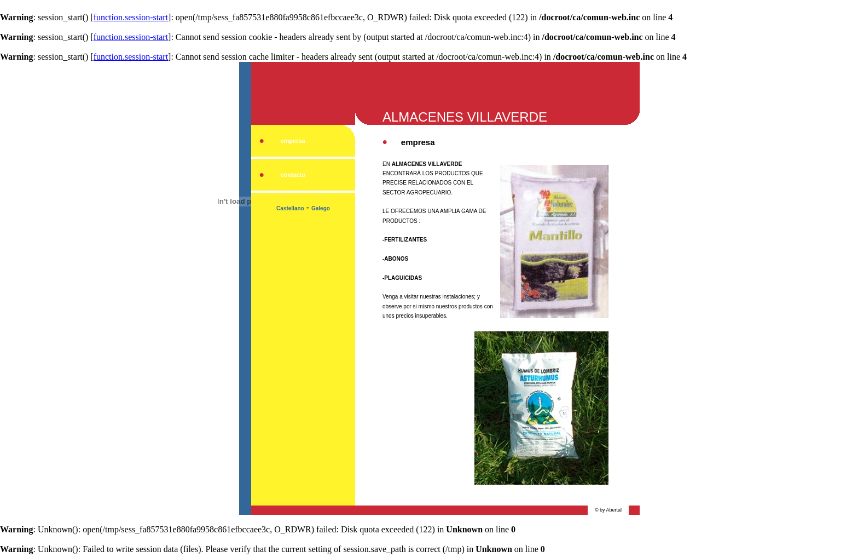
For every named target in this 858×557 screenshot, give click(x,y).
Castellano (290, 208)
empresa (292, 140)
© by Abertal (608, 510)
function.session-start (131, 17)
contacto (292, 174)
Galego (320, 208)
